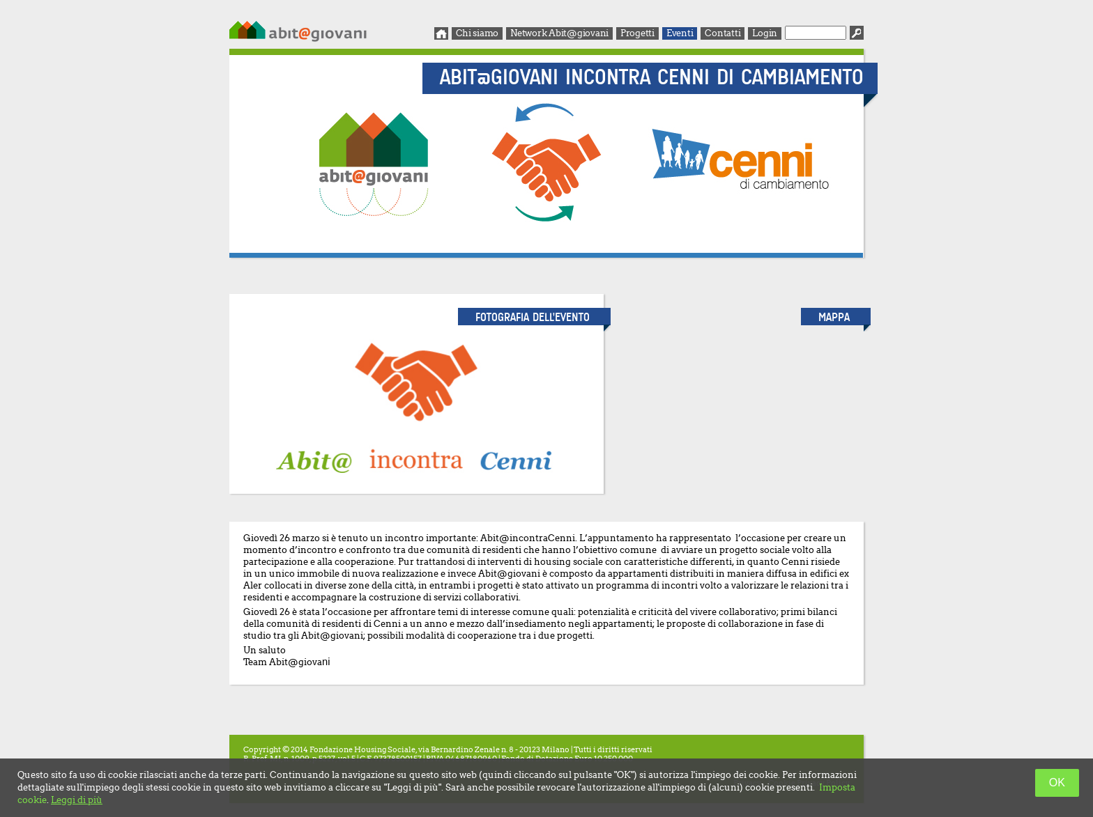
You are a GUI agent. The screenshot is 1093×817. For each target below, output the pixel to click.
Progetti (637, 33)
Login (764, 33)
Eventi (679, 33)
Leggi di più (76, 800)
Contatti (722, 33)
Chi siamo (477, 33)
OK (1057, 782)
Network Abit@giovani (559, 33)
